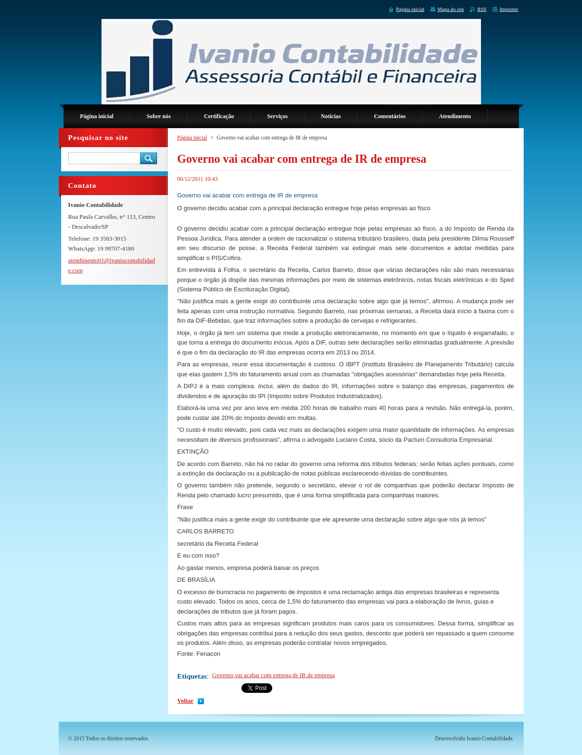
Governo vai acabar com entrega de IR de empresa (273, 675)
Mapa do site (450, 9)
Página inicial (192, 137)
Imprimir (508, 9)
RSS (481, 9)
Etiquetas (192, 676)
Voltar (185, 701)
